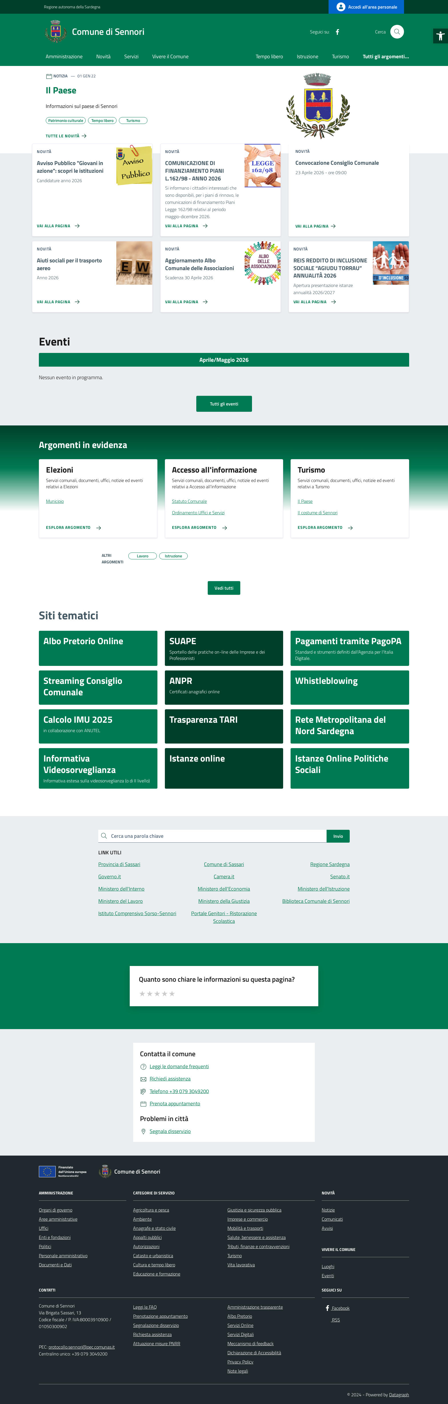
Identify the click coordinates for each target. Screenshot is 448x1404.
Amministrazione (64, 56)
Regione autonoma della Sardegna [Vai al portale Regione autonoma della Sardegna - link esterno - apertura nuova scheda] (72, 7)
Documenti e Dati (55, 1264)
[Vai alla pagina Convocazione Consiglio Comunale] (316, 224)
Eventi (328, 1275)
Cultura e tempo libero (154, 1264)
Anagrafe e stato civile (154, 1228)
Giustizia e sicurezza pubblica (254, 1209)
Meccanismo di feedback (250, 1343)
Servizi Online (240, 1325)
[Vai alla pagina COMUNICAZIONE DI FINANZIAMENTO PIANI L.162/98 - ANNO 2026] (185, 223)
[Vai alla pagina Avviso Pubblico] (57, 223)
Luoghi (328, 1266)
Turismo (340, 56)
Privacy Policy (240, 1361)
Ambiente (142, 1219)
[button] (440, 36)
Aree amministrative (58, 1219)
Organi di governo (55, 1209)
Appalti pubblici (147, 1237)
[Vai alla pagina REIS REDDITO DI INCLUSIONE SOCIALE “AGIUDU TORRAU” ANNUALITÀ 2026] (313, 299)
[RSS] (346, 31)
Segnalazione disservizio (156, 1325)
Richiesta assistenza (152, 1334)
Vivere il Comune (170, 56)
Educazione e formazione (156, 1273)
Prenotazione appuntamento (160, 1316)
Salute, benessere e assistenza (256, 1237)
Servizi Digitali (240, 1334)
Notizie (328, 1209)
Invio (338, 836)
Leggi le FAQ (145, 1306)
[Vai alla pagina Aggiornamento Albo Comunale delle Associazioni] (185, 299)
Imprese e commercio (247, 1219)
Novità (103, 56)
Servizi (131, 56)
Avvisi (327, 1228)
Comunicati (332, 1219)
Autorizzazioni (146, 1246)
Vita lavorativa (241, 1264)
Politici (45, 1246)
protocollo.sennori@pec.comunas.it (82, 1346)
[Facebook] (335, 31)
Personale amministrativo (63, 1255)
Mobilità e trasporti (245, 1228)
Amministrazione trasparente (255, 1306)
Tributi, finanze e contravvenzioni (258, 1246)
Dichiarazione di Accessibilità (254, 1352)
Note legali (237, 1370)
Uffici (43, 1228)
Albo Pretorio (239, 1316)
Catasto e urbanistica (153, 1255)
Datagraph (399, 1394)
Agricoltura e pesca (151, 1209)
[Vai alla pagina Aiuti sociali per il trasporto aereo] (57, 299)
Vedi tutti (224, 588)
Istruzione (307, 56)
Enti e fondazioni (55, 1237)
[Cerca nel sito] (397, 32)
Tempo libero (269, 56)
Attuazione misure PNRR (156, 1343)
